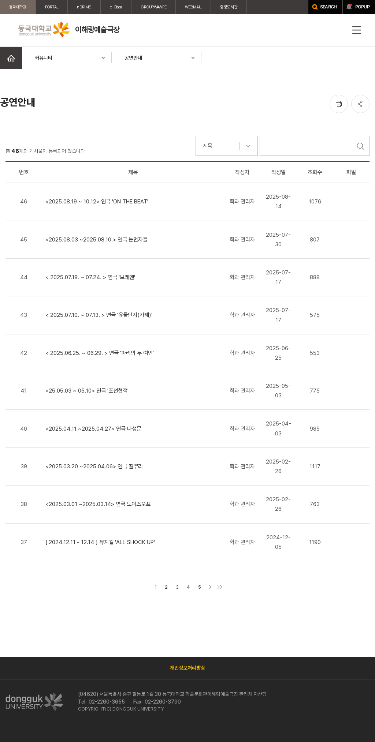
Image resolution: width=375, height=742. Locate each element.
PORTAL (52, 7)
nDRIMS (84, 7)
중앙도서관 (228, 7)
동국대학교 (17, 7)
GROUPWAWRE (153, 7)
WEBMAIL (193, 7)
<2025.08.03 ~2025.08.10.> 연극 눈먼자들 (96, 239)
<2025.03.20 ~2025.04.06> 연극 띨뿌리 (94, 466)
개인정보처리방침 (187, 668)
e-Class (116, 7)
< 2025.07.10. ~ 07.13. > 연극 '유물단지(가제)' (98, 314)
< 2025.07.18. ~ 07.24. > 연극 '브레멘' (90, 277)
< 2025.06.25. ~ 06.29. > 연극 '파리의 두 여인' (99, 352)
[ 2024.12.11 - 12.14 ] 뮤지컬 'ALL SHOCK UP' (100, 542)
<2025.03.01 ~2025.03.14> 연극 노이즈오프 (98, 504)
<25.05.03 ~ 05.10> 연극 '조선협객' (87, 390)
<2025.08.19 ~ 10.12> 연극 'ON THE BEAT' (96, 201)
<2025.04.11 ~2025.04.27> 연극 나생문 (93, 428)
